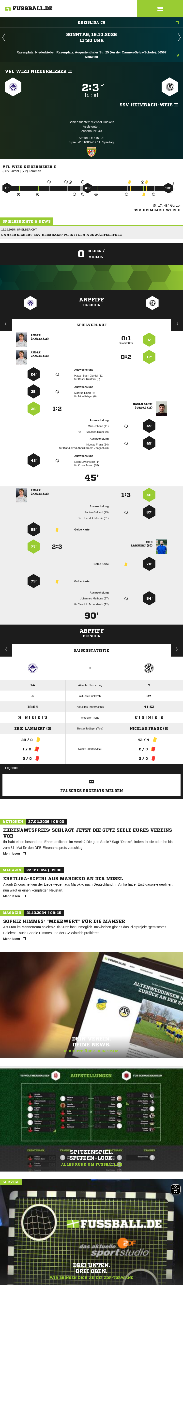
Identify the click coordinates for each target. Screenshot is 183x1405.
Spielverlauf (91, 325)
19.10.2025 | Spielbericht (19, 229)
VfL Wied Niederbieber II (38, 71)
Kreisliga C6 (128, 23)
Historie (6, 649)
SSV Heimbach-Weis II (149, 104)
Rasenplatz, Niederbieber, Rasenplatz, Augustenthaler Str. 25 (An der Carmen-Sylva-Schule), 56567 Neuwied (97, 54)
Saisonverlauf (177, 649)
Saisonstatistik (91, 650)
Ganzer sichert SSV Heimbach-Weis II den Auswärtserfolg (61, 234)
